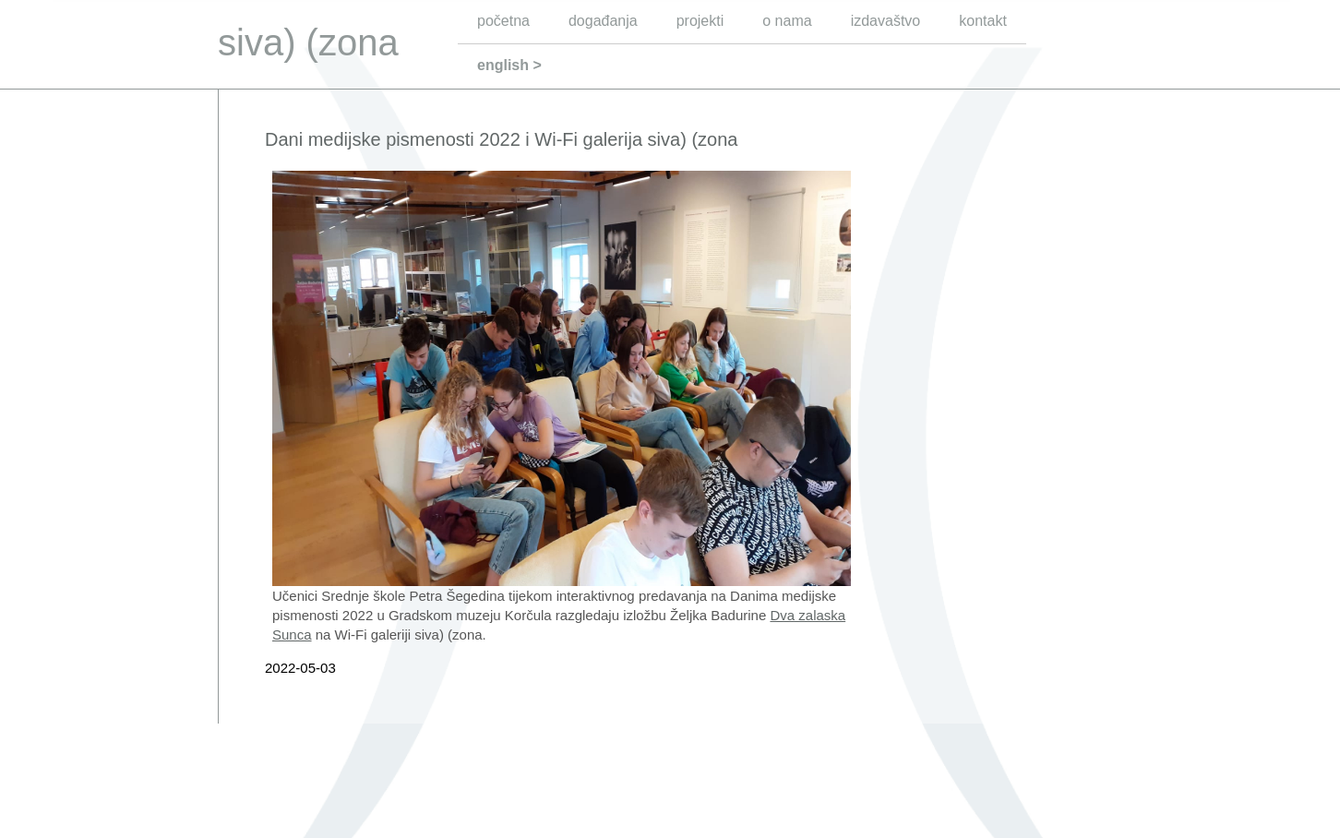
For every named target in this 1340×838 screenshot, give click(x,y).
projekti (700, 21)
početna (503, 21)
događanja (603, 21)
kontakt (983, 21)
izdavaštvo (886, 21)
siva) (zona (308, 42)
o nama (786, 21)
